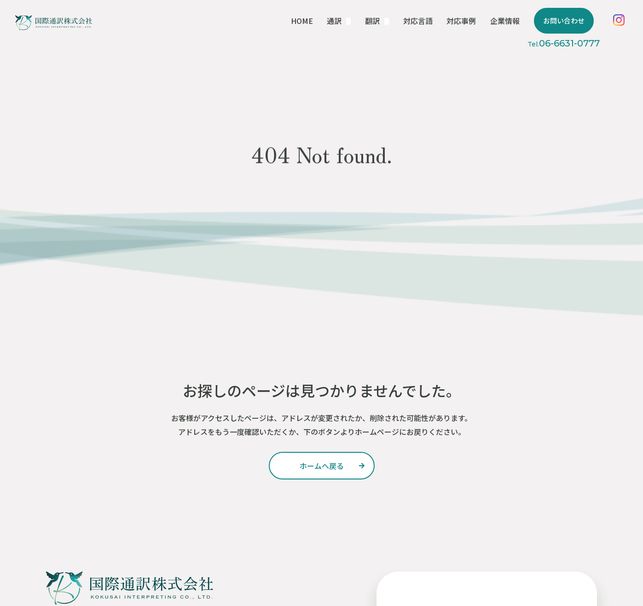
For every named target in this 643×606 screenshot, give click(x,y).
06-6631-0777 (575, 43)
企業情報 (519, 21)
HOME (333, 21)
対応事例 (478, 21)
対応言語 (438, 21)
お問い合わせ (574, 20)
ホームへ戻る (322, 465)
